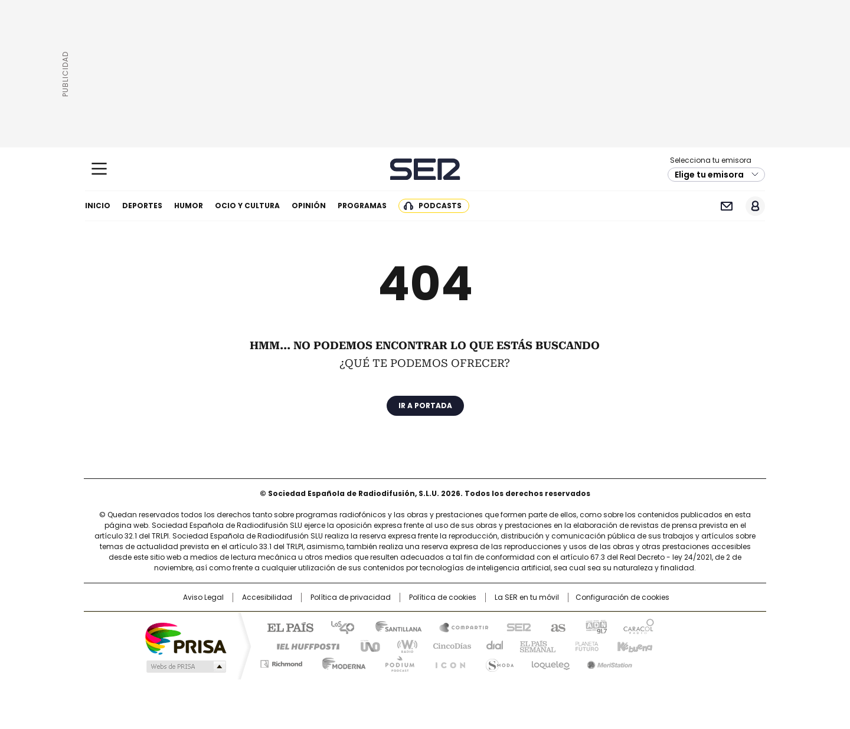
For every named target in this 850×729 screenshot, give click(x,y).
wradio (402, 645)
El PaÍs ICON (446, 662)
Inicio (97, 206)
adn (595, 626)
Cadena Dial (491, 645)
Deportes (142, 206)
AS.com (556, 626)
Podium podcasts (396, 662)
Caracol (638, 626)
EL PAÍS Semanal (534, 645)
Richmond (281, 662)
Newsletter (726, 206)
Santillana (393, 626)
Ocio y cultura (247, 206)
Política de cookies (442, 597)
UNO (366, 645)
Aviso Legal (203, 597)
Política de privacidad (350, 597)
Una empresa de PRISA (185, 638)
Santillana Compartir (458, 626)
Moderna (341, 662)
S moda (497, 662)
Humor (188, 206)
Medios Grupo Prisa (185, 666)
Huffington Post (303, 645)
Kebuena (633, 645)
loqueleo (550, 662)
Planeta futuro (584, 645)
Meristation (608, 662)
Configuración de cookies (622, 597)
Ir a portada (425, 405)
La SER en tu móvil (527, 597)
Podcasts (440, 206)
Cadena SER (425, 169)
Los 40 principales (338, 626)
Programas (362, 206)
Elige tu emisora (709, 174)
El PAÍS (285, 626)
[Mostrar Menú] (99, 168)
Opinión (309, 206)
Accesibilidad (267, 597)
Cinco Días (448, 645)
